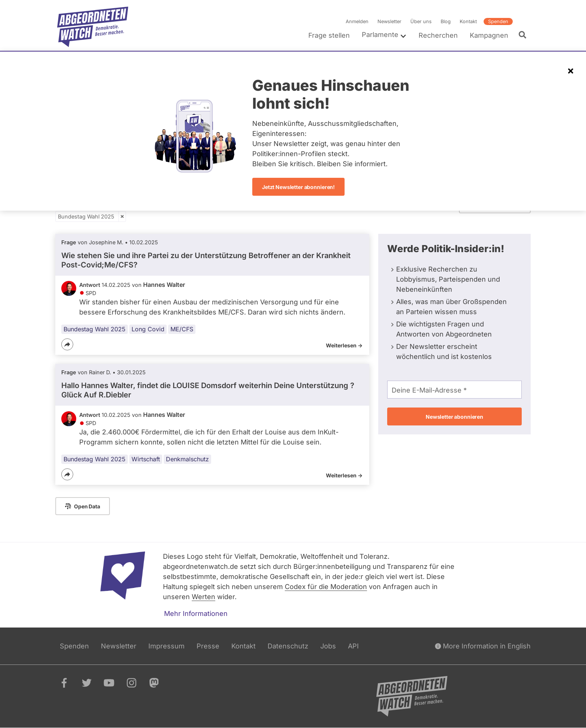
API (353, 646)
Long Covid (148, 329)
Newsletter (389, 21)
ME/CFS (181, 329)
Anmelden (357, 21)
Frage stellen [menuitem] (329, 35)
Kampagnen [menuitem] (489, 35)
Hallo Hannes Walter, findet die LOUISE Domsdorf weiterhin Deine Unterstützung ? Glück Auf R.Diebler (207, 390)
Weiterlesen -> (344, 345)
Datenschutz (288, 646)
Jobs (328, 646)
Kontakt (468, 21)
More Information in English (483, 646)
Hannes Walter (164, 284)
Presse (208, 646)
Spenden (498, 21)
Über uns (421, 21)
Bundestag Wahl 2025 (86, 216)
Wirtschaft (146, 459)
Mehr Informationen (196, 613)
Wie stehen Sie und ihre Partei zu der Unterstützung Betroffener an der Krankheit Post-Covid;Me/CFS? (206, 260)
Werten (203, 597)
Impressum (166, 646)
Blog (446, 21)
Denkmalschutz (187, 459)
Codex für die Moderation (326, 587)
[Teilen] (67, 344)
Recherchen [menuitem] (438, 35)
